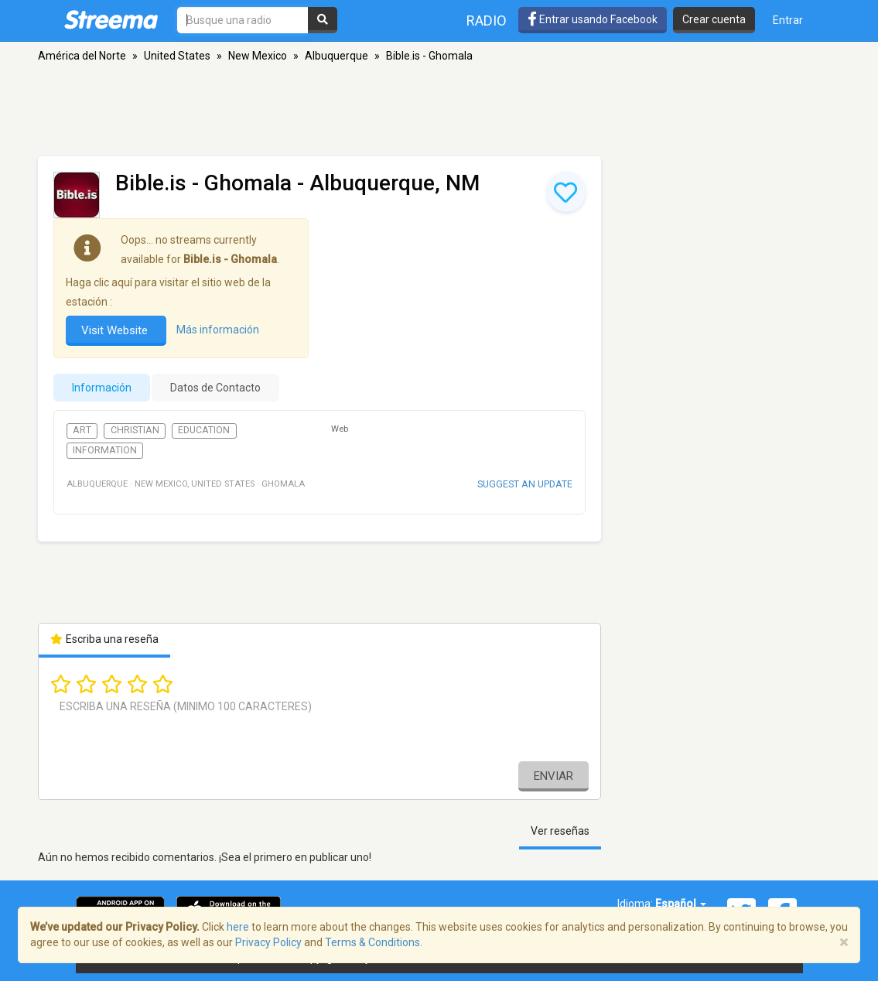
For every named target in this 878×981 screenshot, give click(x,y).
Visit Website (116, 330)
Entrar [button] (788, 20)
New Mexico (257, 56)
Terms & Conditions (372, 942)
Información (102, 387)
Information (105, 450)
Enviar (553, 776)
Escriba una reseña (104, 639)
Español (680, 903)
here (238, 927)
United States (177, 56)
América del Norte (82, 56)
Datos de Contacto (215, 387)
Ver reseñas (560, 831)
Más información (217, 329)
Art (82, 430)
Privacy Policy (268, 942)
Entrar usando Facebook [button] (593, 19)
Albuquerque (336, 56)
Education (204, 430)
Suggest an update (524, 484)
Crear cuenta (714, 19)
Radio (486, 20)
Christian (135, 430)
